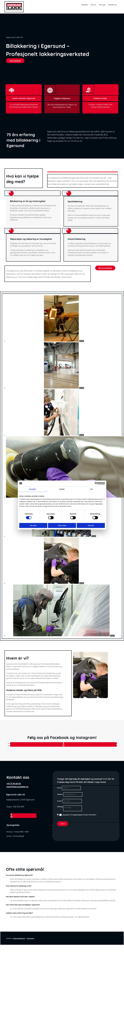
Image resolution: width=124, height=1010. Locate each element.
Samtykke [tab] (32, 489)
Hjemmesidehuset (19, 938)
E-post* (59, 801)
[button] (15, 60)
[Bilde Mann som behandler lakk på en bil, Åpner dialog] (64, 435)
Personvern (30, 938)
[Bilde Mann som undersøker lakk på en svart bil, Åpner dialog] (64, 583)
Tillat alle (91, 525)
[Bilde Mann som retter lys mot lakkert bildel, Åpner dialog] (64, 341)
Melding (60, 807)
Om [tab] (91, 489)
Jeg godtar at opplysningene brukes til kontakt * (79, 815)
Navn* (59, 788)
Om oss (93, 5)
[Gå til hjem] (14, 9)
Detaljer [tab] (62, 489)
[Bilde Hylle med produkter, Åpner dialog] (64, 536)
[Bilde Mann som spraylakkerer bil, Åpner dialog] (64, 636)
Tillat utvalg (62, 525)
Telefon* (60, 794)
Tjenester (84, 5)
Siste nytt (102, 5)
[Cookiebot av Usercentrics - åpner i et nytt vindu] (96, 483)
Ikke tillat (33, 525)
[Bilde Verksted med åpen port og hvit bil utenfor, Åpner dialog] (64, 388)
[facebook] (63, 743)
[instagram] (63, 745)
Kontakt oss (112, 5)
